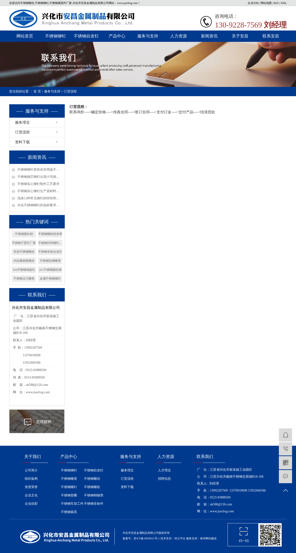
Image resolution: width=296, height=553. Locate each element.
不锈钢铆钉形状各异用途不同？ (39, 169)
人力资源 (178, 36)
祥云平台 (179, 538)
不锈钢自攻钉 (86, 36)
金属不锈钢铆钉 (50, 278)
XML (284, 3)
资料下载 (22, 142)
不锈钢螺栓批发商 (50, 234)
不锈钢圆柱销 (24, 234)
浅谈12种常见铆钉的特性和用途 (39, 198)
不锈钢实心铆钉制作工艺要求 (38, 184)
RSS (276, 3)
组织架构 (31, 478)
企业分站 (253, 3)
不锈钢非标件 (93, 503)
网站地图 (266, 3)
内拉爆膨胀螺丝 (23, 260)
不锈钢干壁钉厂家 (24, 243)
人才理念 (164, 470)
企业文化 (31, 495)
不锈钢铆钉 (55, 36)
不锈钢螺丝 (92, 478)
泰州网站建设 (208, 538)
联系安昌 (270, 36)
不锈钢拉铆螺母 (50, 260)
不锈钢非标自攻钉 (50, 251)
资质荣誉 (31, 487)
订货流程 (22, 132)
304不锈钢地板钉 (23, 269)
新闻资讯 (209, 36)
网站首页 (24, 36)
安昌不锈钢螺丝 (23, 251)
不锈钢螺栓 (92, 487)
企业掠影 (31, 503)
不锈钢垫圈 (69, 495)
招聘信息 (164, 478)
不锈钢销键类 (93, 495)
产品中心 (117, 36)
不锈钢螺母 (69, 478)
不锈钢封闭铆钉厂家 (50, 243)
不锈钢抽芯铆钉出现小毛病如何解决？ (39, 176)
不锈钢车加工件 (72, 503)
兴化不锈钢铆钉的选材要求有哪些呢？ (39, 205)
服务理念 (22, 122)
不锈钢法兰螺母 (23, 278)
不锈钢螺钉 (69, 487)
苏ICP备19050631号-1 (147, 538)
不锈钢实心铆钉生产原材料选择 (39, 191)
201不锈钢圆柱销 (50, 269)
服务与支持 (147, 36)
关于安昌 (240, 36)
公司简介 (31, 470)
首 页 (37, 91)
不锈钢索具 (69, 512)
